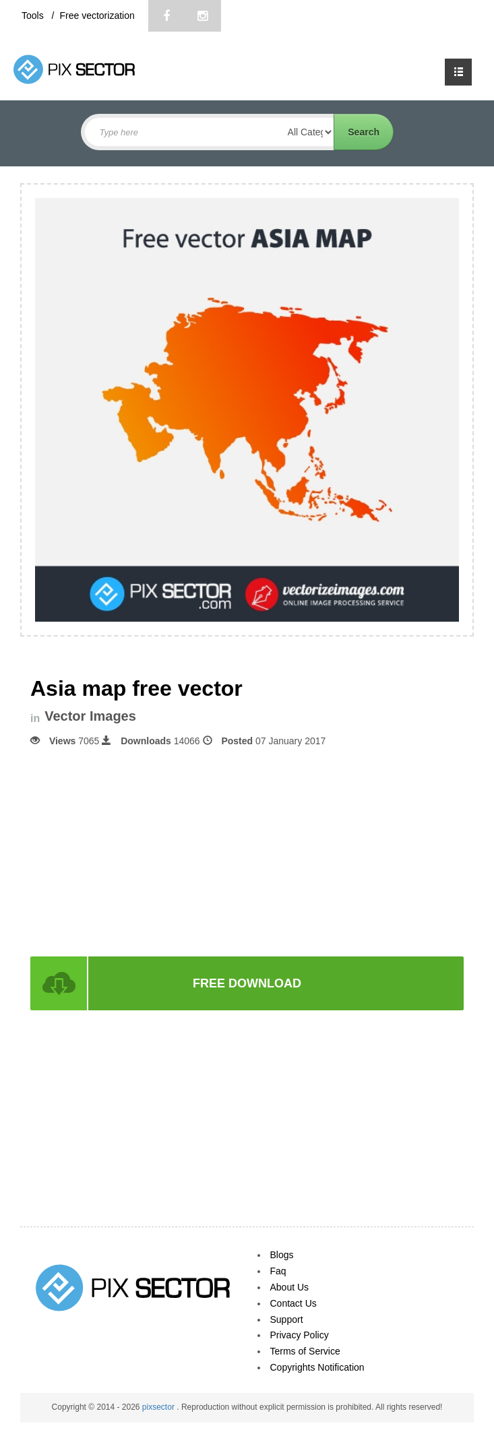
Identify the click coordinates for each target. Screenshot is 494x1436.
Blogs (282, 1254)
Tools (34, 15)
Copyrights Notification (317, 1367)
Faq (278, 1271)
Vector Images (90, 716)
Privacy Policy (299, 1335)
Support (286, 1319)
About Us (289, 1287)
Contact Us (293, 1303)
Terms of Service (305, 1351)
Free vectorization (96, 15)
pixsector (159, 1407)
